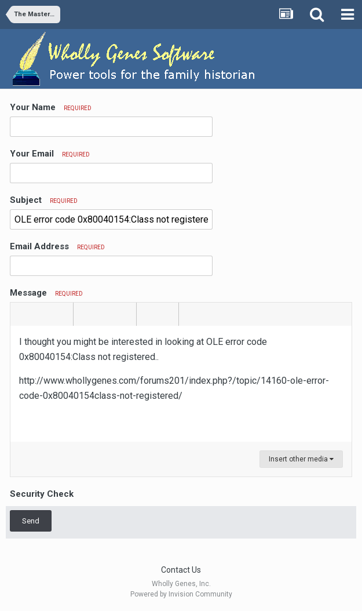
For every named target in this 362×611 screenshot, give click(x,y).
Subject (44, 200)
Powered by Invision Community (181, 594)
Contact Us (181, 569)
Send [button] (30, 521)
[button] (20, 314)
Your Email (50, 153)
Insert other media (301, 459)
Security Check (42, 494)
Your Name (51, 107)
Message (46, 293)
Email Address (57, 246)
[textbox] (181, 384)
